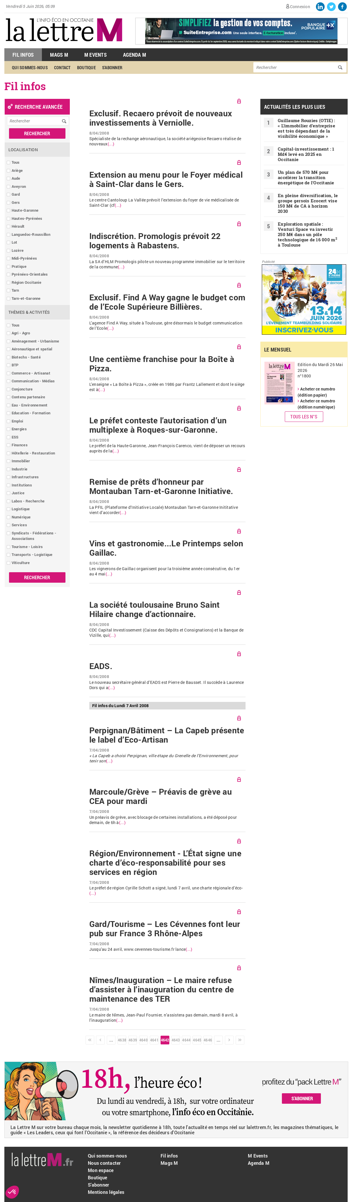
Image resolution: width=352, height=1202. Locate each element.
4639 (133, 1040)
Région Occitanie (26, 282)
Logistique (21, 508)
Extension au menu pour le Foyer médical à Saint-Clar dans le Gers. (166, 179)
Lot (14, 242)
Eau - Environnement (30, 405)
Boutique (86, 67)
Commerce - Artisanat (31, 373)
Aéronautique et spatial (32, 349)
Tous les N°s (303, 416)
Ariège (17, 170)
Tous (16, 162)
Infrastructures (25, 476)
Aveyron (19, 186)
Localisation (23, 149)
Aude (16, 178)
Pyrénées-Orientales (30, 274)
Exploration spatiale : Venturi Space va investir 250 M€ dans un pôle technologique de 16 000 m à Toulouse (307, 234)
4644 (186, 1040)
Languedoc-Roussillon (31, 234)
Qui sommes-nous (30, 67)
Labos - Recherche (28, 501)
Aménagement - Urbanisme (35, 341)
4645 (197, 1040)
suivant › (229, 1040)
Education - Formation (31, 412)
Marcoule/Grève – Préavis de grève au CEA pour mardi (160, 796)
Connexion (300, 6)
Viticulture (21, 562)
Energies (19, 428)
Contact (62, 67)
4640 (143, 1040)
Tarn (15, 290)
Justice (18, 492)
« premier (90, 1040)
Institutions (22, 485)
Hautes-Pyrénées (27, 218)
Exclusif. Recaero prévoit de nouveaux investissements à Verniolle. (160, 118)
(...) (111, 144)
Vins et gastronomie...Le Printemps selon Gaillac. (166, 548)
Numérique (21, 517)
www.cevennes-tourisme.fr (149, 949)
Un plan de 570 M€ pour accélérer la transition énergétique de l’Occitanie (306, 177)
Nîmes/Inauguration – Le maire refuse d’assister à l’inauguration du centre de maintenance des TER (161, 989)
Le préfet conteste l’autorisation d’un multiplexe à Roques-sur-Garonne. (158, 425)
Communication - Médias (33, 381)
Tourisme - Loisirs (27, 546)
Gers (16, 202)
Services (19, 524)
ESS (15, 437)
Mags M (59, 54)
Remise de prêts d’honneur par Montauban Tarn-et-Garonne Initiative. (161, 486)
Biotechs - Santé (26, 357)
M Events (95, 54)
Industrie (19, 469)
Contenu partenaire (28, 397)
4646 (208, 1040)
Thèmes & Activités (29, 312)
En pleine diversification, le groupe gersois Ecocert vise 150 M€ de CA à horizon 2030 (308, 203)
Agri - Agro (21, 333)
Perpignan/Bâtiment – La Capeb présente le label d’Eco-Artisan (166, 735)
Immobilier (21, 460)
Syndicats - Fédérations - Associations (34, 535)
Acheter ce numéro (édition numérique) (316, 404)
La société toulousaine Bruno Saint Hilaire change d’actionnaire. (154, 609)
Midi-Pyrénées (24, 258)
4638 (122, 1040)
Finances (20, 444)
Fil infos (169, 1156)
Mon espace (101, 1170)
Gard (16, 194)
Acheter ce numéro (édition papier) (316, 392)
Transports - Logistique (32, 554)
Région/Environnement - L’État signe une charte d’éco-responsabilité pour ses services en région (165, 863)
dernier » (240, 1040)
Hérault (18, 226)
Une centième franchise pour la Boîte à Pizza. (161, 363)
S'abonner (112, 67)
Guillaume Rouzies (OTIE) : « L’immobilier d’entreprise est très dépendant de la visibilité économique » (306, 128)
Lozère (18, 250)
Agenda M (134, 54)
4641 (154, 1040)
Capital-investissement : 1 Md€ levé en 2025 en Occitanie (306, 154)
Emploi (17, 421)
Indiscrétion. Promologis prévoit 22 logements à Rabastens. (155, 240)
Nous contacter (104, 1163)
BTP (15, 365)
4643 (176, 1040)
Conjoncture (22, 389)
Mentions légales (106, 1192)
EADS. (100, 666)
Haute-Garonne (25, 210)
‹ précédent (100, 1040)
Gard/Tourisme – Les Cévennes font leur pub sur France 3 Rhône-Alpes (164, 928)
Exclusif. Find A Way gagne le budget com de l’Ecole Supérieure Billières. (167, 302)
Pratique (19, 266)
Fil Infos (23, 54)
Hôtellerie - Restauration (33, 453)
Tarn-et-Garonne (26, 298)
